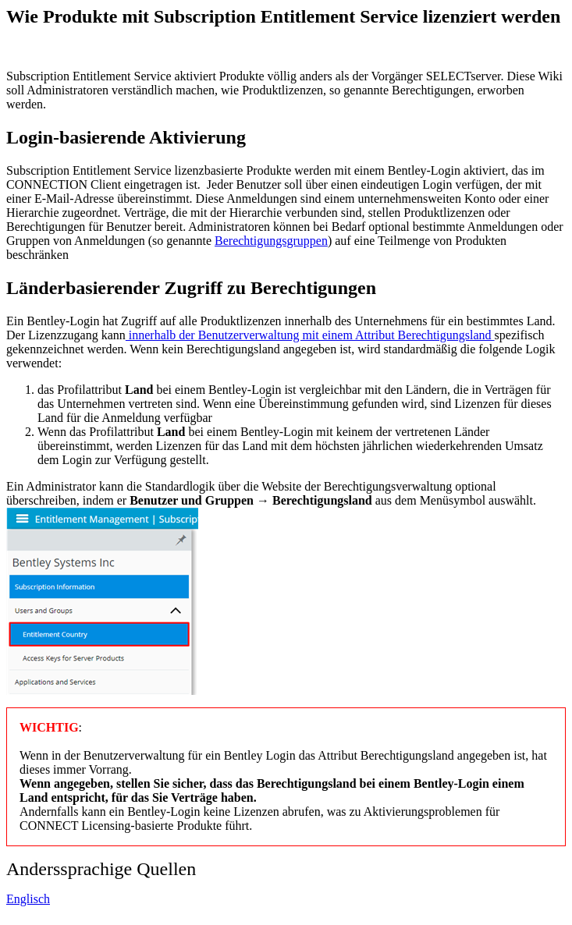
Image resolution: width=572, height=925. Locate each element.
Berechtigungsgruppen (271, 240)
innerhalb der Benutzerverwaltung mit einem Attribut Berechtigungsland (310, 335)
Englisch (28, 899)
